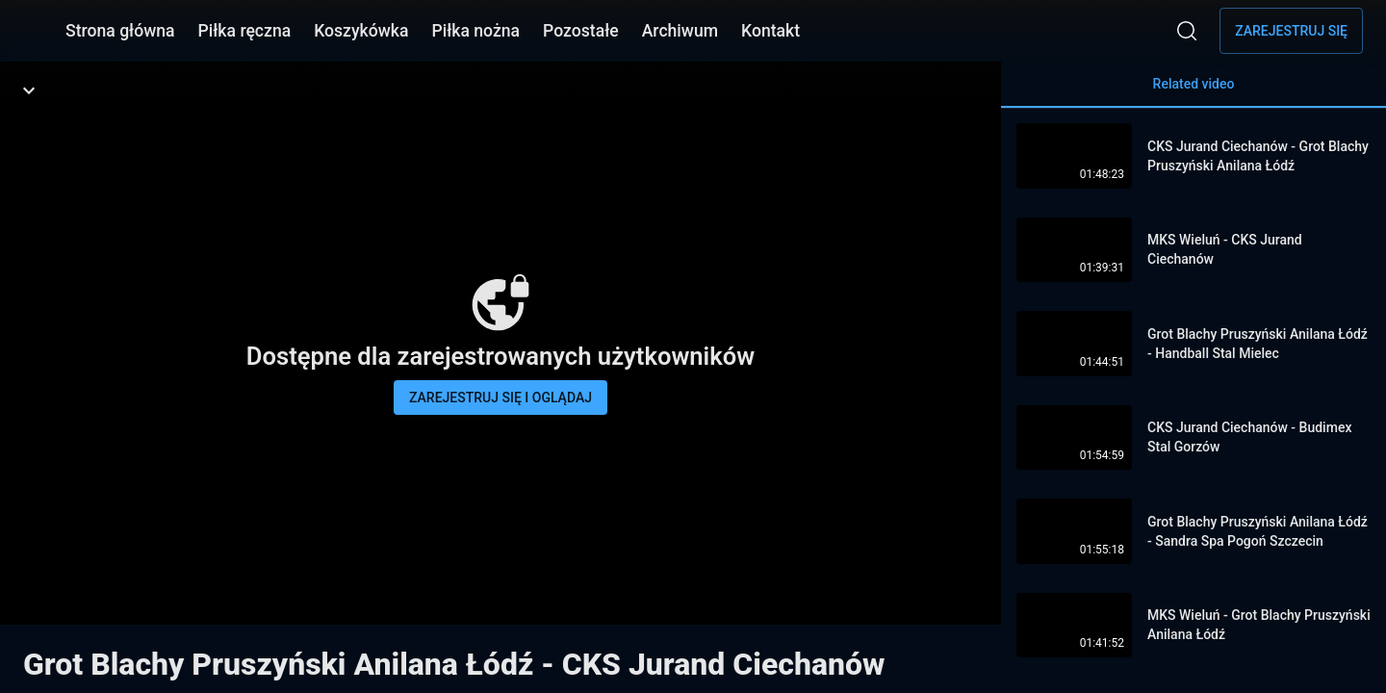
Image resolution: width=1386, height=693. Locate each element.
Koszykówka (361, 30)
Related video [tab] (1193, 92)
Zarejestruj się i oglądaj (500, 397)
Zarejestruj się (1291, 30)
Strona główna (120, 30)
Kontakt (770, 30)
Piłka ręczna (245, 30)
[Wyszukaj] (1187, 31)
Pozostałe (581, 30)
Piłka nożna (475, 30)
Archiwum (680, 30)
